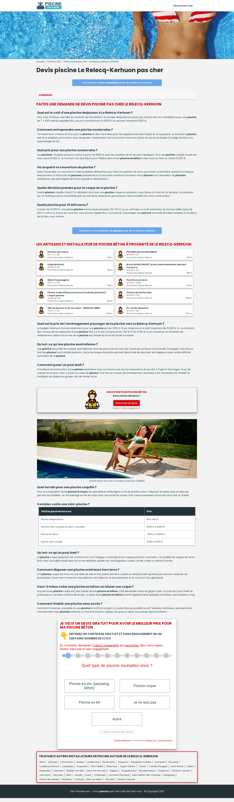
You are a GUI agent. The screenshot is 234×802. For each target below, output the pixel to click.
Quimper (52, 766)
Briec (68, 779)
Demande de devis (126, 403)
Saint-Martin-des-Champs (146, 779)
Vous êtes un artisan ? (165, 744)
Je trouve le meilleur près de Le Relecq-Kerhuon (117, 82)
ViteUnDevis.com (151, 744)
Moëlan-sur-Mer (75, 774)
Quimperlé (160, 766)
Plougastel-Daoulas (141, 766)
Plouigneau (169, 779)
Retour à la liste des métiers (117, 735)
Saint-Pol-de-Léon (96, 774)
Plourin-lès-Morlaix (49, 783)
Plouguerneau (128, 774)
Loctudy (79, 783)
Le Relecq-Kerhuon (49, 770)
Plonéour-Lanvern (181, 774)
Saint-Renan (177, 770)
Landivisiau (68, 770)
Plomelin (109, 783)
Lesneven (59, 774)
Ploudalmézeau (147, 774)
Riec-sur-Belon (94, 783)
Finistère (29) (54, 61)
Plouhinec (67, 783)
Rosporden (45, 774)
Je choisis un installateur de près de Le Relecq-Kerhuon (117, 230)
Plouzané (173, 766)
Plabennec (111, 770)
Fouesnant (82, 770)
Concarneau (66, 766)
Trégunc (113, 774)
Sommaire (45, 95)
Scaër (88, 779)
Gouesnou (163, 774)
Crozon (142, 770)
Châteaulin (100, 779)
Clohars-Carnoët (126, 783)
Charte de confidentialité (122, 744)
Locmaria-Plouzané (119, 779)
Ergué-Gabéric (128, 770)
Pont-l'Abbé (97, 770)
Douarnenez (108, 766)
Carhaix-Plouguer (158, 770)
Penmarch (45, 779)
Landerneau (93, 766)
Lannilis (78, 779)
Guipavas (123, 766)
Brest (42, 766)
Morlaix (80, 766)
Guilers (190, 770)
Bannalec (58, 779)
